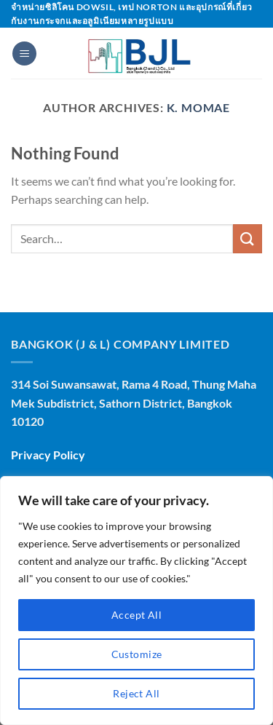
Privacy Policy (48, 454)
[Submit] (247, 238)
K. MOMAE (198, 107)
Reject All (136, 693)
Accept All (136, 615)
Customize (136, 654)
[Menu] (24, 53)
